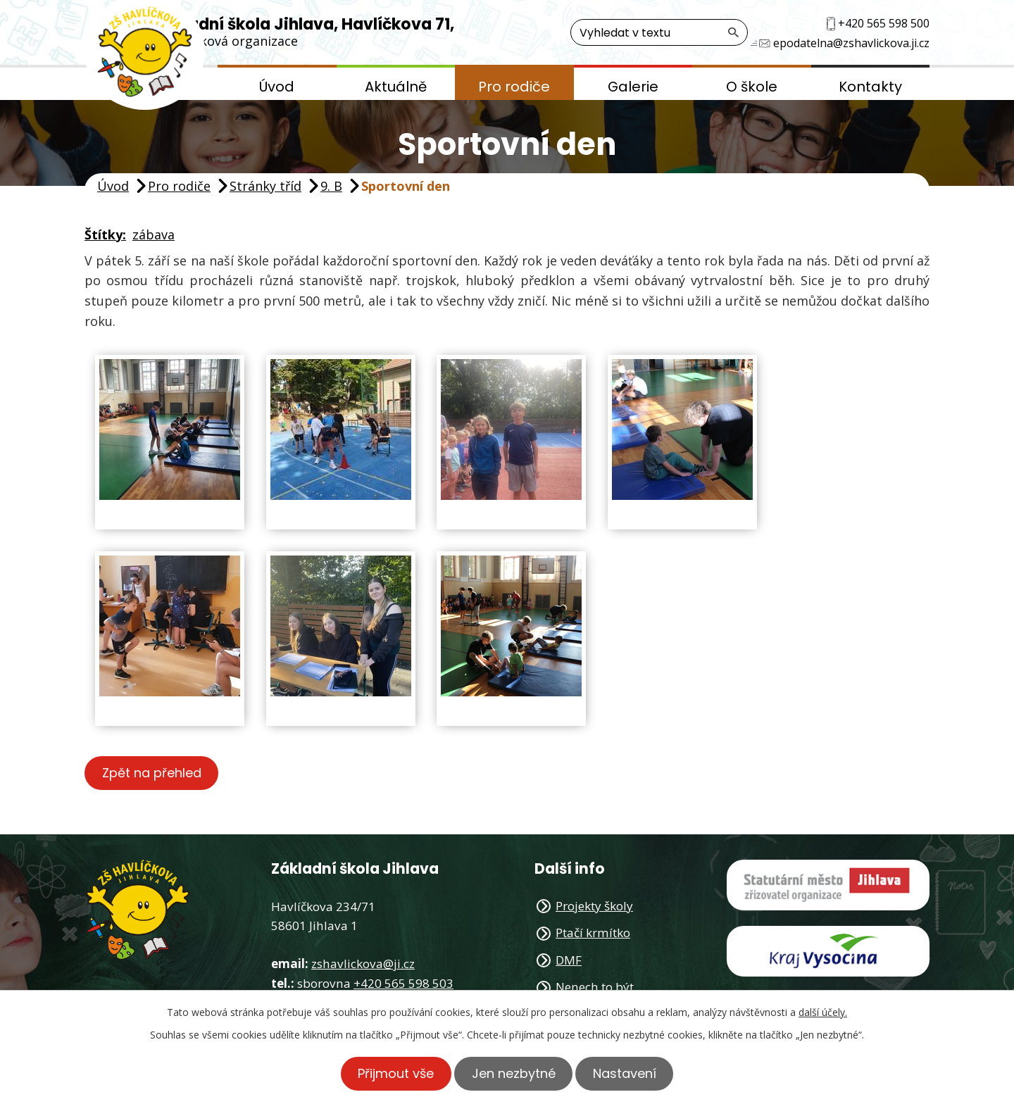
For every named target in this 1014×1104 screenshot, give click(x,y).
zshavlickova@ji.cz (363, 964)
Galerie (633, 86)
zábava (153, 234)
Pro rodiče (514, 86)
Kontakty (870, 86)
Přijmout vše (393, 1073)
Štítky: (105, 234)
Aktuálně (396, 86)
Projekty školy (594, 906)
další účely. (823, 1012)
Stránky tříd (265, 185)
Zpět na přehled (153, 773)
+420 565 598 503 (403, 983)
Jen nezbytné (514, 1073)
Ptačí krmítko (593, 933)
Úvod (276, 86)
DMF (569, 960)
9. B (331, 185)
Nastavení (628, 1073)
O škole (751, 86)
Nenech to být (595, 987)
